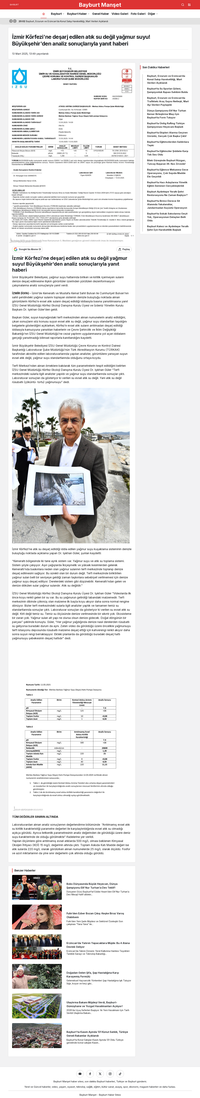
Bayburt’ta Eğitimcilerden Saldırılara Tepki (168, 143)
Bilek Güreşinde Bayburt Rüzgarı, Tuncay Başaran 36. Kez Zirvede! (166, 162)
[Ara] (182, 4)
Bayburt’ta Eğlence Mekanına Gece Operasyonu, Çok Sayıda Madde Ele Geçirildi (167, 173)
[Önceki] (11, 21)
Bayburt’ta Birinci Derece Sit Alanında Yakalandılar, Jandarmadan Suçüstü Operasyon (167, 204)
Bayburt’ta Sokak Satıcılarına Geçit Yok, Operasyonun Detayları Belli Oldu (167, 217)
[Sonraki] (15, 21)
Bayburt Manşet (100, 4)
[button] (189, 4)
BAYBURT (14, 4)
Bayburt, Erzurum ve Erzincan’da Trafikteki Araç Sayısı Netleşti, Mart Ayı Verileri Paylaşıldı (168, 101)
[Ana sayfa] (43, 13)
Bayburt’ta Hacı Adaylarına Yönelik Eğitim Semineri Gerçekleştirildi (167, 184)
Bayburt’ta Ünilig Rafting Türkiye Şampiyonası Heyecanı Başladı (166, 125)
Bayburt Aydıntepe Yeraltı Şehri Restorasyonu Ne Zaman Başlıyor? (167, 193)
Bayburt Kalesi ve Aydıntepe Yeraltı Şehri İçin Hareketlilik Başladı (168, 228)
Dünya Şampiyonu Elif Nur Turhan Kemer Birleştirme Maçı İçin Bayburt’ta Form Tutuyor (166, 114)
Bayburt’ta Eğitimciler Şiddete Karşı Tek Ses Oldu (167, 153)
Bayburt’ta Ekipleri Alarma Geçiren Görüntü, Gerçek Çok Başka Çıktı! (167, 134)
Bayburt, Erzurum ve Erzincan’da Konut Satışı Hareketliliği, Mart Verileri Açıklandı (166, 79)
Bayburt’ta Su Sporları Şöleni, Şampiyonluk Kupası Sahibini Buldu (167, 90)
